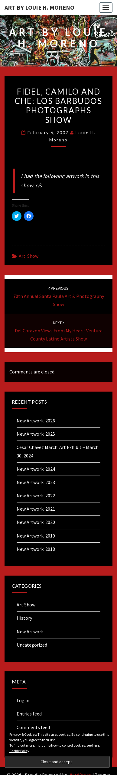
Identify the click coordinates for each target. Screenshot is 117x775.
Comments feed (33, 727)
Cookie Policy (19, 750)
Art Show (28, 256)
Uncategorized (32, 645)
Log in (23, 700)
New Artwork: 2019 (36, 536)
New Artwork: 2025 (36, 434)
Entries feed (29, 714)
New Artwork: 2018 (36, 549)
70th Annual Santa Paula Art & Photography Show (58, 296)
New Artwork (30, 631)
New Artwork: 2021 (36, 509)
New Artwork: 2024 (36, 469)
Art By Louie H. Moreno (39, 7)
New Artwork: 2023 (36, 482)
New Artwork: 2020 (36, 522)
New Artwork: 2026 (36, 421)
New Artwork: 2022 (36, 495)
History (24, 618)
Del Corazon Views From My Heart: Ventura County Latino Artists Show (58, 331)
